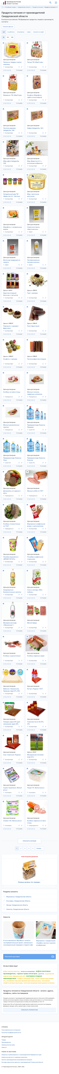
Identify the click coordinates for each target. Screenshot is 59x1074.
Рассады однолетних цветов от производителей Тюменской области (22, 1062)
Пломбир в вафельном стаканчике (35, 558)
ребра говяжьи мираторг (11, 971)
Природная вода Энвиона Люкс (12, 459)
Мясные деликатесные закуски (11, 426)
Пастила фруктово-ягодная (36, 359)
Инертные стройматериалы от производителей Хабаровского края (21, 1054)
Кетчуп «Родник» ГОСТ (35, 689)
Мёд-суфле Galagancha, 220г (11, 162)
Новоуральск (8, 397)
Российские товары (10, 7)
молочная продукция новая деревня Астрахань (39, 983)
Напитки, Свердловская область (17, 909)
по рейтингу (11, 32)
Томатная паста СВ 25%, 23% (35, 723)
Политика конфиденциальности (11, 1032)
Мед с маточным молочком (33, 195)
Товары (4, 1040)
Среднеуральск (32, 825)
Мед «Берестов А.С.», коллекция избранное (35, 162)
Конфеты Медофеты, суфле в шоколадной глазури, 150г (34, 96)
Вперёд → (40, 848)
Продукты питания (37, 7)
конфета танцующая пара (25, 978)
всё (4, 32)
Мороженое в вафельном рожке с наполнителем (36, 525)
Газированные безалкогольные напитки (12, 591)
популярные (20, 32)
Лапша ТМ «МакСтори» (35, 62)
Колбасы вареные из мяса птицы (36, 822)
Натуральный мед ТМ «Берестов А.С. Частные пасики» (11, 195)
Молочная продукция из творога (11, 261)
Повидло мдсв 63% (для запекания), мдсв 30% (11, 723)
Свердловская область (24, 7)
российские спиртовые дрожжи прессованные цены (24, 980)
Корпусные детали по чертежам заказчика (14, 1057)
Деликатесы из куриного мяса (12, 492)
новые (29, 32)
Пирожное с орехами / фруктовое (11, 327)
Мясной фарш (32, 623)
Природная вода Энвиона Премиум (36, 426)
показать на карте (38, 32)
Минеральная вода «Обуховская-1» (9, 624)
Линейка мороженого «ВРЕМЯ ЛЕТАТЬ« (10, 558)
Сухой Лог (31, 430)
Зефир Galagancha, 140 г (35, 128)
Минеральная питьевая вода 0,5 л (35, 756)
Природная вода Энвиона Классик (36, 459)
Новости (4, 1047)
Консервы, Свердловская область (18, 901)
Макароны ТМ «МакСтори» (12, 95)
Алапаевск (7, 792)
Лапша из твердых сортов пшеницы (12, 63)
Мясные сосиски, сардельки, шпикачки (34, 393)
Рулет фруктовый (33, 326)
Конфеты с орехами (10, 359)
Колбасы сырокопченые (11, 656)
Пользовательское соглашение (11, 1030)
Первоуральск (8, 495)
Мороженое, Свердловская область (18, 897)
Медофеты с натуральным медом (12, 228)
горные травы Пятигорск (27, 974)
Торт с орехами (32, 293)
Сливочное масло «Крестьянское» (33, 228)
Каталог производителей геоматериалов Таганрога (17, 1059)
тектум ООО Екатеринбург (28, 971)
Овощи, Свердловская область (17, 905)
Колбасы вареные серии (35, 656)
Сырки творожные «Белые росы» (12, 789)
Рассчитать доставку (29, 957)
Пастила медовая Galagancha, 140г (9, 129)
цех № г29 (41, 973)
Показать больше (29, 841)
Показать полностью (29, 1009)
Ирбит (30, 232)
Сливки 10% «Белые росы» (12, 821)
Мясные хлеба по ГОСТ (35, 491)
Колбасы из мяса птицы (11, 392)
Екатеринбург (8, 67)
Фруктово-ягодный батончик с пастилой (10, 294)
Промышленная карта (8, 1045)
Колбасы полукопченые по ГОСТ (11, 525)
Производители (6, 1042)
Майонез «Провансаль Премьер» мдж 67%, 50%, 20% (11, 690)
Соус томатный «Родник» (12, 755)
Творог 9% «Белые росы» (35, 788)
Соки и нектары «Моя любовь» (34, 591)
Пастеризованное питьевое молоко (33, 261)
